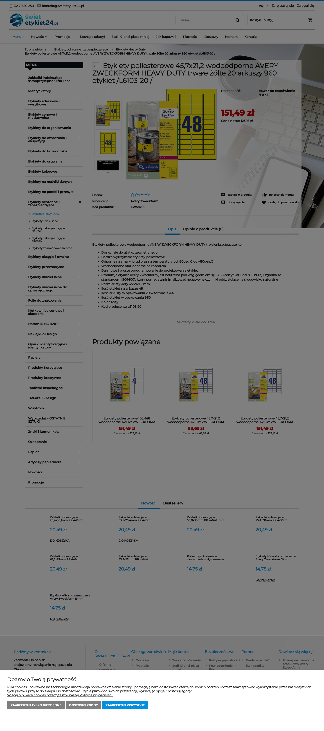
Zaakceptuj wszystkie (125, 705)
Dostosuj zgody (83, 705)
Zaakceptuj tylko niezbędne (36, 705)
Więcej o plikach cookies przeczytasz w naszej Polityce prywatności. (60, 695)
